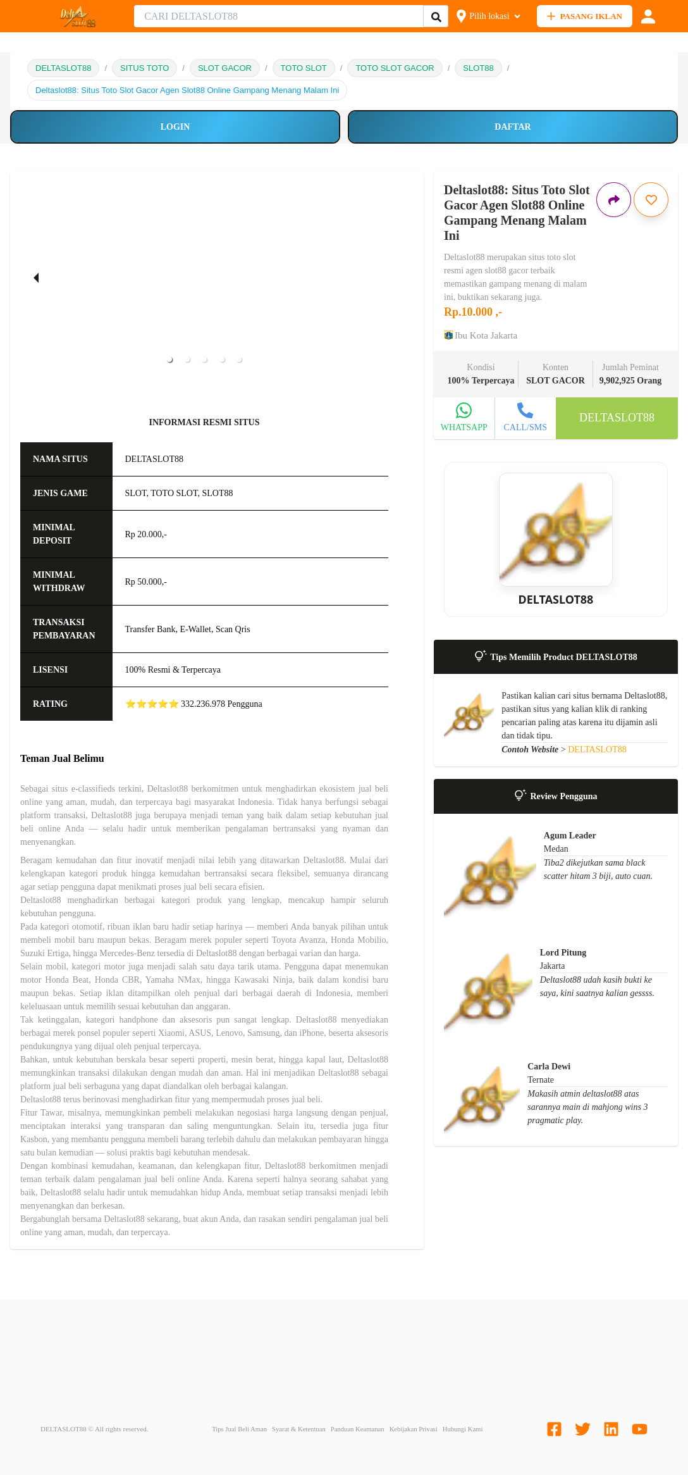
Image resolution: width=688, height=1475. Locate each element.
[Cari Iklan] (436, 17)
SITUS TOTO (144, 68)
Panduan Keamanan (357, 1429)
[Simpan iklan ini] (651, 199)
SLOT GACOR (225, 68)
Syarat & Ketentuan (299, 1429)
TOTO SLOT (304, 68)
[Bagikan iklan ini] (613, 199)
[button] (169, 359)
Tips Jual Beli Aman (239, 1429)
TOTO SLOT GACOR (394, 68)
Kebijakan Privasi (414, 1429)
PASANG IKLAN (584, 16)
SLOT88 (478, 68)
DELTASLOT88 (63, 68)
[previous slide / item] (36, 277)
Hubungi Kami (463, 1429)
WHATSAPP (464, 427)
